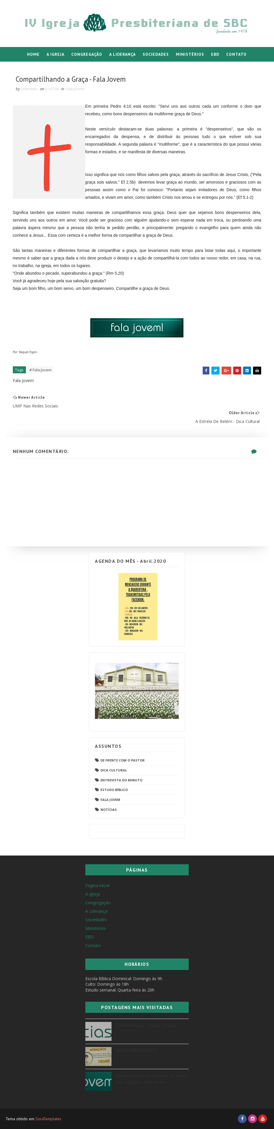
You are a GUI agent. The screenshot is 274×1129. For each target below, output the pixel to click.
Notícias (108, 808)
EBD (215, 54)
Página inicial (97, 885)
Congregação (86, 54)
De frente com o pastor (122, 759)
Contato (236, 54)
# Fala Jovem (42, 381)
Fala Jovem (76, 92)
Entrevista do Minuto (121, 779)
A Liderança (122, 54)
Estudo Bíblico (114, 789)
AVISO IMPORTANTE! (137, 1050)
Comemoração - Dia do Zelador (146, 1025)
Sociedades (156, 54)
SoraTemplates (48, 1118)
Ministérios (190, 54)
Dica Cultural (113, 769)
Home (33, 54)
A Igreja (55, 54)
